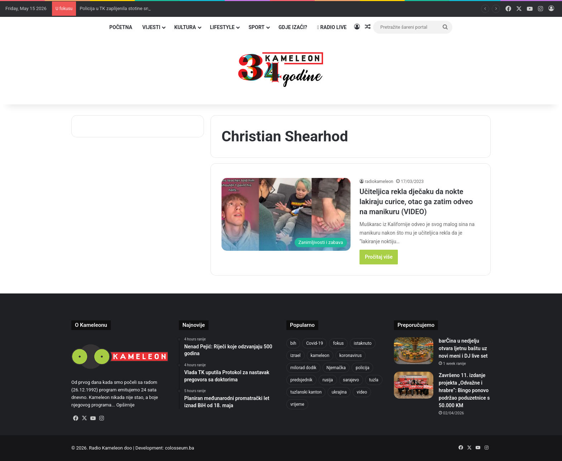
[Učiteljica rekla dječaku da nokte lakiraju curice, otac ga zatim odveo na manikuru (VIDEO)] (286, 214)
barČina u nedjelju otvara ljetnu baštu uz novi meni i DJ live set (463, 348)
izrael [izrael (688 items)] (295, 355)
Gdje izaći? (292, 27)
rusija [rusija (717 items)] (328, 379)
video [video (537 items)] (362, 392)
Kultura (185, 27)
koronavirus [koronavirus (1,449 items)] (350, 355)
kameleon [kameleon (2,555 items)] (320, 355)
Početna (120, 27)
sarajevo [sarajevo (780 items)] (351, 379)
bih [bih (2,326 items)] (293, 343)
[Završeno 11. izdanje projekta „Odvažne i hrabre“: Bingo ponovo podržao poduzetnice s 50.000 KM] (413, 385)
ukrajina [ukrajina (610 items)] (339, 392)
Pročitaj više (378, 257)
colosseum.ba (179, 448)
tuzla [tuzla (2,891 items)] (373, 379)
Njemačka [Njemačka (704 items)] (336, 367)
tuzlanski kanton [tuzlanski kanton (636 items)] (306, 392)
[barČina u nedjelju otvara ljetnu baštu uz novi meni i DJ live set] (413, 350)
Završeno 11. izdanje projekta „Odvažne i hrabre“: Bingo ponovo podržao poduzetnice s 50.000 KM (464, 390)
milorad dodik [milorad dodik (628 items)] (303, 367)
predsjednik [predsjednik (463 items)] (301, 379)
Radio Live (332, 27)
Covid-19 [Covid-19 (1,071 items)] (314, 343)
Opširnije (125, 405)
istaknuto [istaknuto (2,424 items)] (363, 343)
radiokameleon (379, 181)
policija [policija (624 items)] (362, 367)
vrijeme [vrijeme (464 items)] (297, 404)
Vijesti (151, 27)
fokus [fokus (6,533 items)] (338, 343)
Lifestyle (222, 27)
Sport (256, 27)
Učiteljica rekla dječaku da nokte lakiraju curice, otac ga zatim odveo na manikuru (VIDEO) (416, 201)
